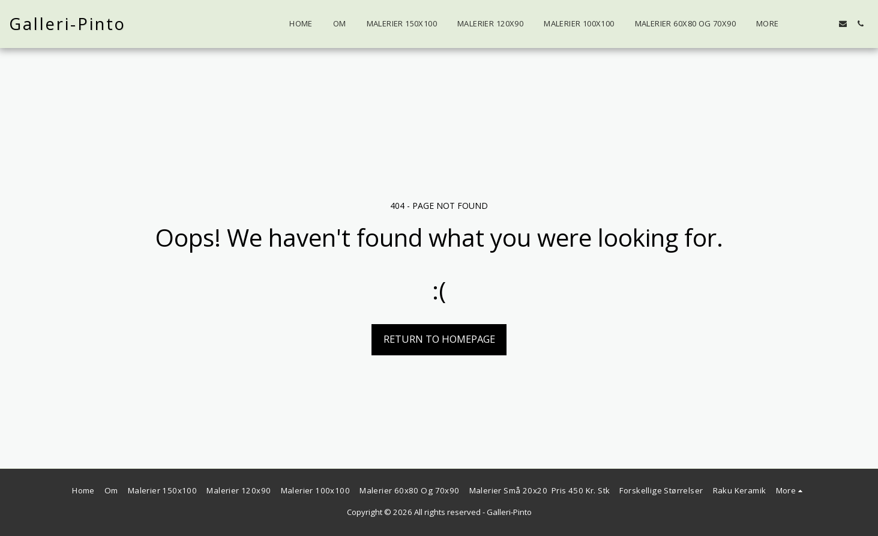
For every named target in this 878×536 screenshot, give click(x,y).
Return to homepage (439, 339)
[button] (825, 24)
